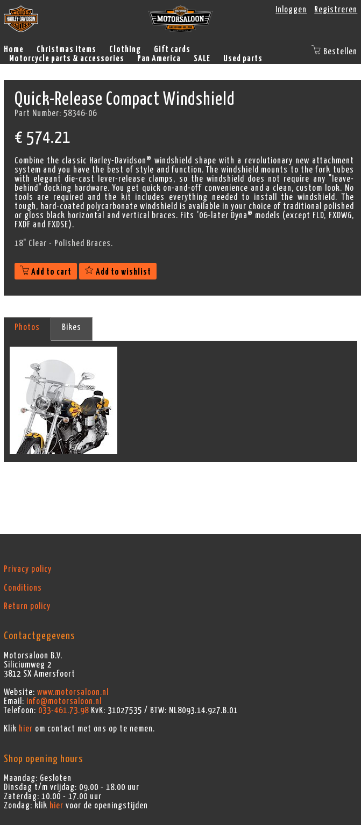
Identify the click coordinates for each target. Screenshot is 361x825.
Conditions (23, 588)
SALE (202, 58)
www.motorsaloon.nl (73, 692)
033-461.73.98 (63, 710)
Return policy (27, 606)
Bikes (71, 327)
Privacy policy (28, 569)
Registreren (335, 9)
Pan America (159, 58)
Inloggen (291, 9)
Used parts (243, 58)
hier (26, 728)
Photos (27, 327)
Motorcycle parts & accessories (66, 58)
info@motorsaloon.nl (64, 701)
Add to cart (46, 272)
